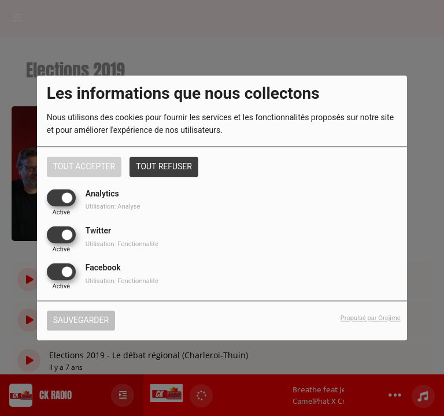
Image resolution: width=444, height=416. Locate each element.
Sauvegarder (81, 320)
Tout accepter (84, 166)
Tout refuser (164, 166)
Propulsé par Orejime (371, 318)
